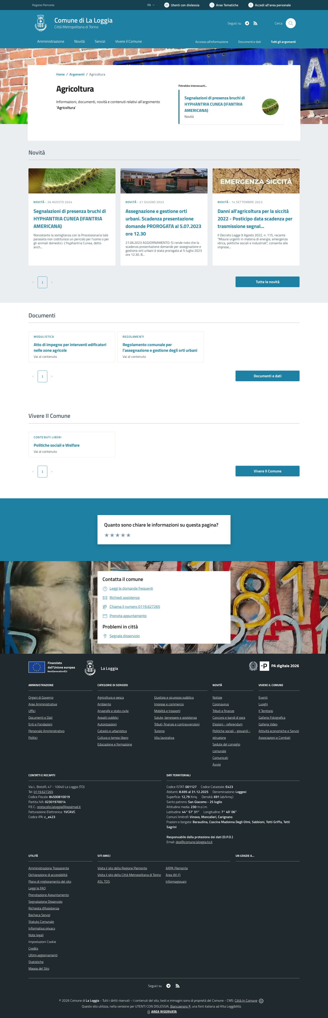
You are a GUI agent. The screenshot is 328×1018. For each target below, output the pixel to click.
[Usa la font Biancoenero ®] (181, 5)
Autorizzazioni (107, 724)
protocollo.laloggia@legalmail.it (59, 806)
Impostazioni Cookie (42, 941)
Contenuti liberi (48, 437)
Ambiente (104, 704)
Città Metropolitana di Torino (76, 27)
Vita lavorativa (164, 737)
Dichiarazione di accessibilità (47, 874)
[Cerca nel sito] (291, 23)
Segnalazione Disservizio (45, 901)
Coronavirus (221, 704)
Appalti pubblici (107, 717)
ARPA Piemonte (177, 868)
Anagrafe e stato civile (113, 710)
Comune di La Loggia (83, 20)
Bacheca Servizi (39, 914)
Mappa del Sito (38, 968)
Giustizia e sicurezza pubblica (174, 697)
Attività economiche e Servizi (279, 730)
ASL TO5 (103, 881)
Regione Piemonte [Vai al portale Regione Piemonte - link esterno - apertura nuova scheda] (43, 5)
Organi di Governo (40, 697)
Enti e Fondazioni (40, 724)
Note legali (36, 934)
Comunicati (220, 757)
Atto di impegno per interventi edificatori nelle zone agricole (70, 347)
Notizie (217, 697)
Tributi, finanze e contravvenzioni (177, 724)
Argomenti (77, 74)
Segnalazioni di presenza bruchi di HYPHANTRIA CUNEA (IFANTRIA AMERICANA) (214, 104)
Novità (39, 202)
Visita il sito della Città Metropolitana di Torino (129, 874)
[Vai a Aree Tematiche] (223, 5)
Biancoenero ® (180, 1006)
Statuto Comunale (41, 921)
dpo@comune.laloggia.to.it (194, 841)
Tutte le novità (267, 282)
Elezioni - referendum (227, 724)
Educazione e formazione (114, 744)
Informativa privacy (41, 928)
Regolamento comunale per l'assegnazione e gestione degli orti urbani (160, 347)
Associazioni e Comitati (274, 737)
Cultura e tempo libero (112, 737)
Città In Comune (246, 1000)
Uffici (31, 710)
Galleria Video (268, 724)
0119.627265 (43, 791)
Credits (33, 948)
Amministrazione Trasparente (48, 868)
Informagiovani (176, 881)
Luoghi (263, 704)
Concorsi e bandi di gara (229, 717)
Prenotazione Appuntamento (48, 894)
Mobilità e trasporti (167, 710)
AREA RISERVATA (161, 1011)
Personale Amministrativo (46, 730)
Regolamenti (133, 336)
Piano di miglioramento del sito (49, 881)
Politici (32, 737)
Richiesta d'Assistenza (43, 908)
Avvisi (217, 764)
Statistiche (36, 961)
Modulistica (44, 336)
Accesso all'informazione (211, 41)
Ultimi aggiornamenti (43, 955)
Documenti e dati (268, 376)
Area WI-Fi (173, 874)
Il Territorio (266, 710)
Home (60, 74)
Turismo (159, 730)
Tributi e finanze (223, 710)
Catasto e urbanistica (112, 730)
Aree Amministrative (42, 704)
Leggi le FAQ (37, 888)
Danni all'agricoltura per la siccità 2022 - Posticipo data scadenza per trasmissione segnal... (255, 218)
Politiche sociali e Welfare (56, 445)
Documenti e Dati (40, 717)
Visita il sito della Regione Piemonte (122, 868)
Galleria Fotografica (272, 717)
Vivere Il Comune (267, 471)
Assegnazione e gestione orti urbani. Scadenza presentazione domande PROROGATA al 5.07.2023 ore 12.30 (163, 222)
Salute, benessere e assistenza (175, 717)
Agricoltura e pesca (110, 697)
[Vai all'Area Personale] (269, 5)
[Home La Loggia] (72, 23)
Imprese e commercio (169, 704)
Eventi (263, 697)
